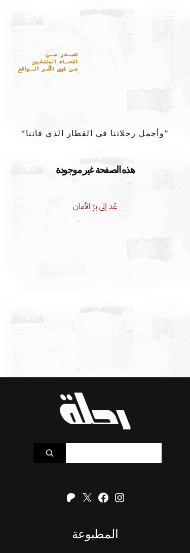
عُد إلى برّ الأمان (95, 206)
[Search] (49, 453)
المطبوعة (95, 534)
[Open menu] (170, 16)
